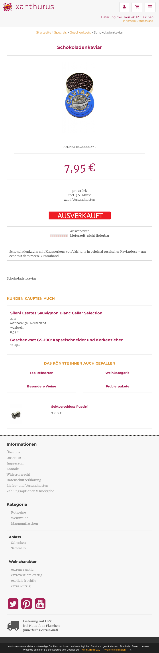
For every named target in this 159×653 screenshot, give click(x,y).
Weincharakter (23, 562)
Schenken (18, 543)
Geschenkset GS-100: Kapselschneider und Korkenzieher (66, 340)
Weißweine (19, 518)
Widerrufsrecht (18, 474)
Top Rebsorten (41, 373)
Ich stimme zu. (91, 649)
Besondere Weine (41, 386)
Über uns (13, 452)
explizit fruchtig (23, 581)
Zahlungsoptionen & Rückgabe (30, 491)
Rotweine (18, 512)
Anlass (15, 537)
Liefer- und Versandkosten (27, 486)
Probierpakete (117, 386)
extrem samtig (22, 570)
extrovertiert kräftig (26, 575)
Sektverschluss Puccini (69, 407)
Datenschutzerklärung (24, 480)
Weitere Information (115, 649)
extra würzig (21, 586)
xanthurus (35, 6)
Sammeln (18, 548)
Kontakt (13, 469)
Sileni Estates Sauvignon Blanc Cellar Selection (56, 313)
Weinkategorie (117, 373)
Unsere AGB (16, 458)
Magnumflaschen (24, 524)
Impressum (15, 463)
